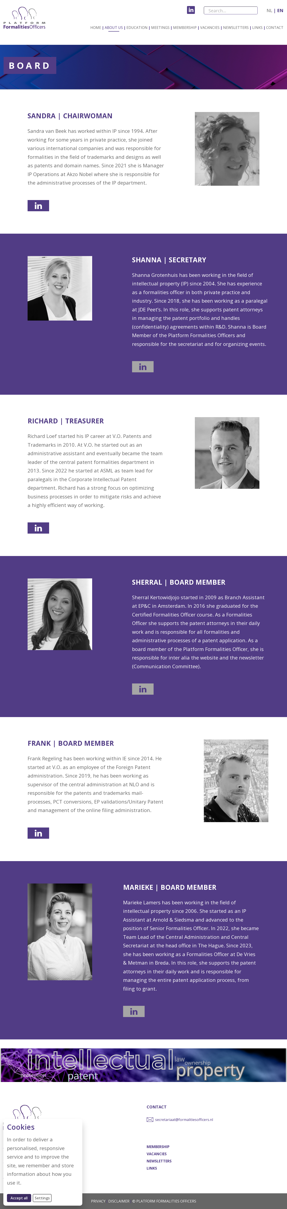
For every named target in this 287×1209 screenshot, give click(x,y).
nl (269, 10)
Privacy (98, 1201)
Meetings (160, 28)
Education (137, 28)
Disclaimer (118, 1201)
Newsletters (236, 28)
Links (257, 28)
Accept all (21, 1197)
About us (114, 28)
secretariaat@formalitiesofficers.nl (184, 1119)
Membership (185, 28)
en (279, 10)
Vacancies (210, 28)
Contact (274, 28)
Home (95, 28)
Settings (42, 1198)
